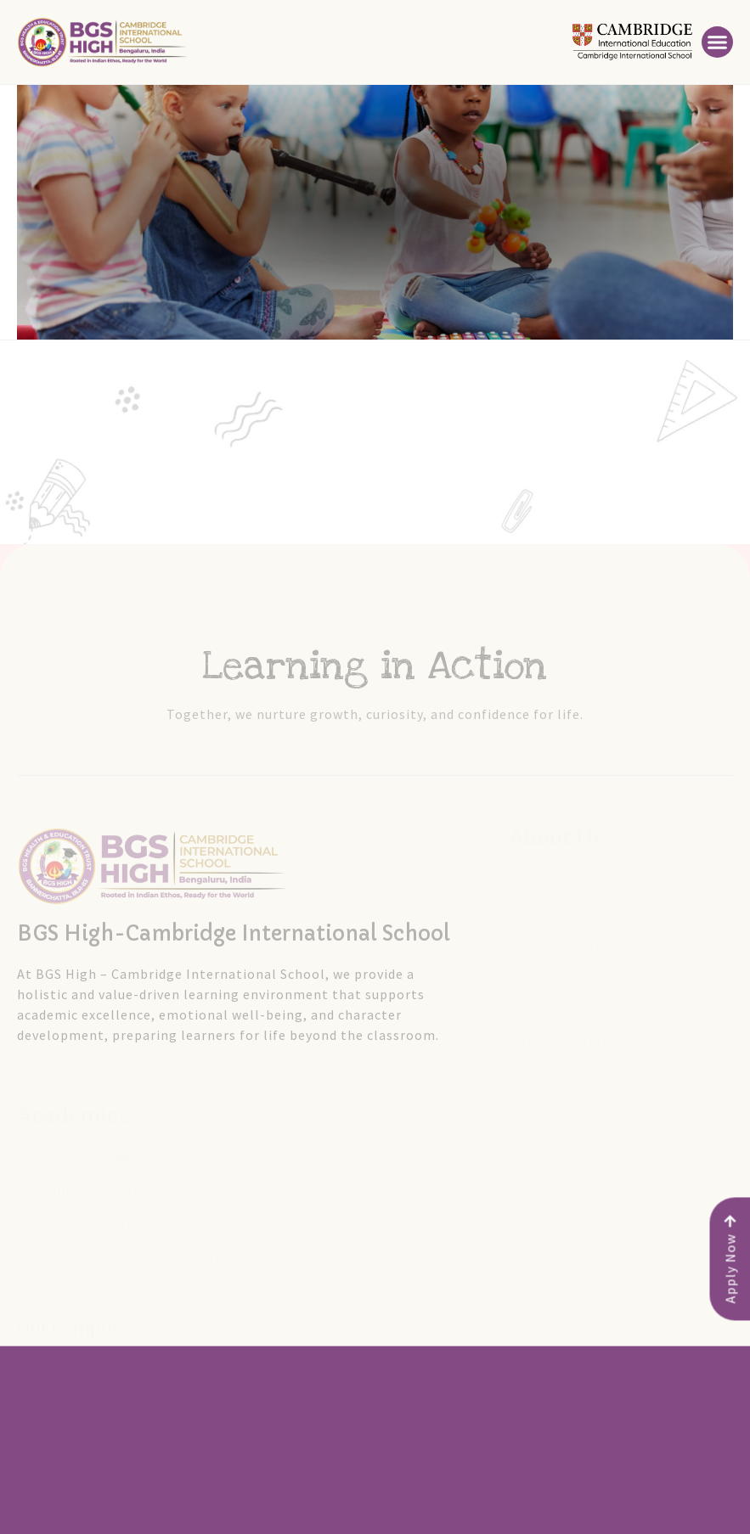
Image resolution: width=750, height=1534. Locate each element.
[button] (718, 42)
